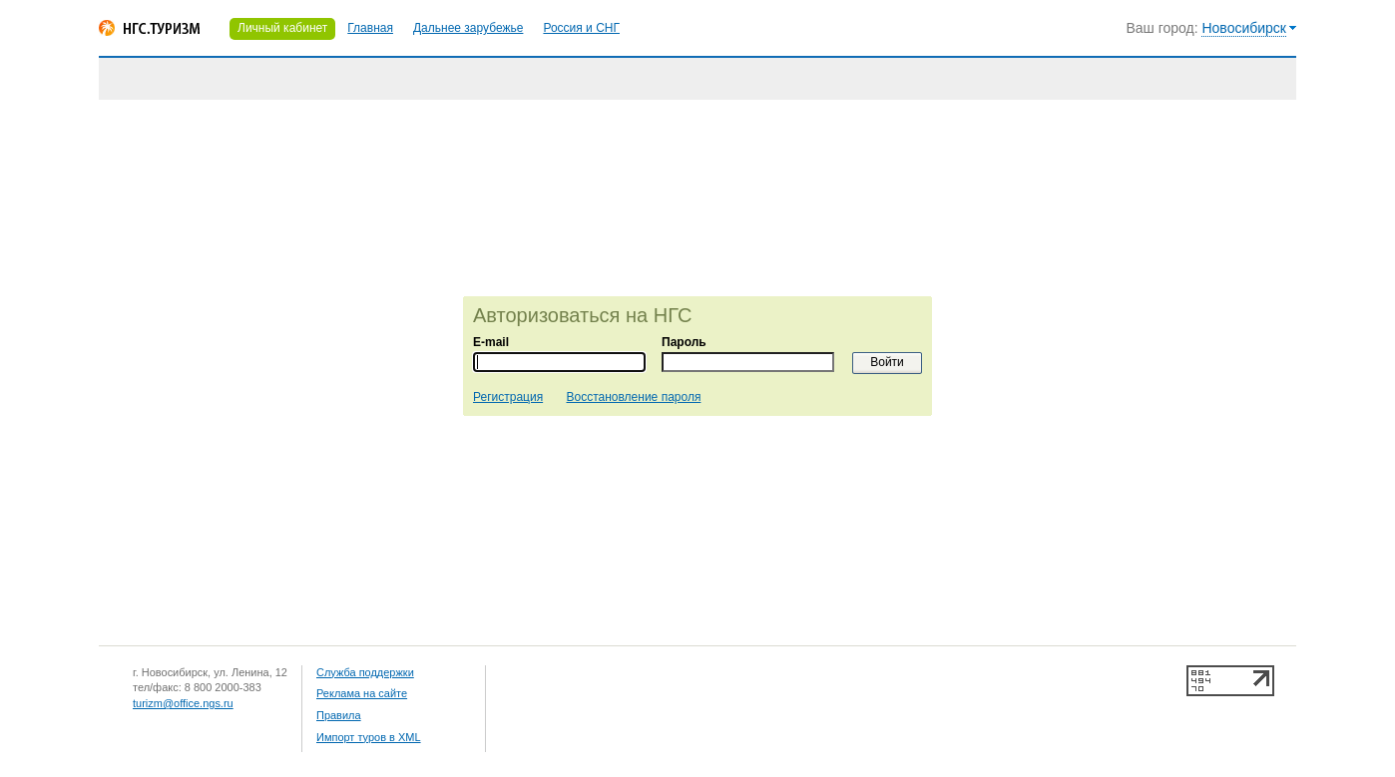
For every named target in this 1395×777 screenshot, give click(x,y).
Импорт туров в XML (368, 737)
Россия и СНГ (581, 28)
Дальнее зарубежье (468, 28)
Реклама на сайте (361, 693)
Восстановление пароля (634, 397)
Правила (338, 715)
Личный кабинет (282, 28)
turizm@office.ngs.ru (183, 703)
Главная (370, 28)
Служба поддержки (365, 672)
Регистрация (508, 397)
